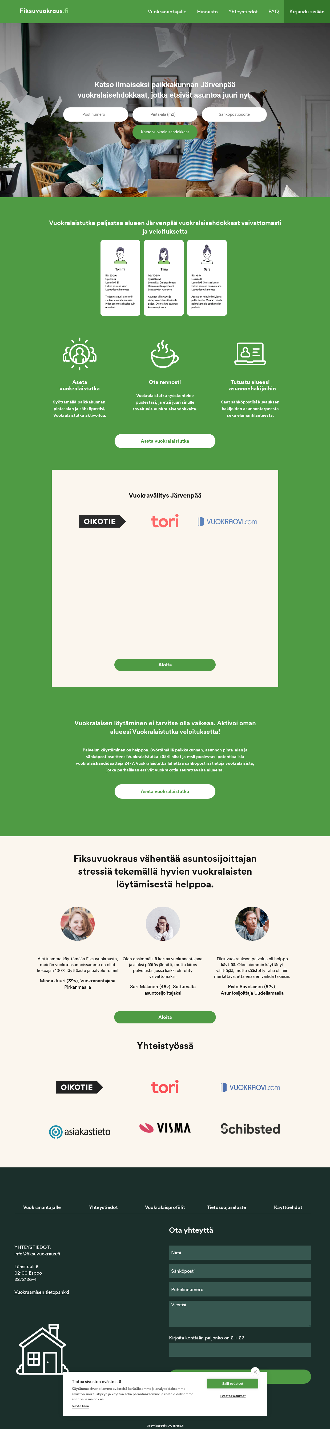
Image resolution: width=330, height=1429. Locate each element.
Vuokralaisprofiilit (165, 1207)
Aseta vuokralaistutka (165, 441)
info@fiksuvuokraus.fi (37, 1254)
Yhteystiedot (243, 11)
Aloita (165, 665)
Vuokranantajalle (167, 11)
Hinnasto (207, 11)
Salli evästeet (232, 1384)
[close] (255, 1371)
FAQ (273, 11)
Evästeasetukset (233, 1396)
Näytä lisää (80, 1406)
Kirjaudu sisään (307, 11)
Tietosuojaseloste (226, 1207)
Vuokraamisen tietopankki (41, 1292)
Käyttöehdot (288, 1207)
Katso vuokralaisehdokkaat (165, 132)
